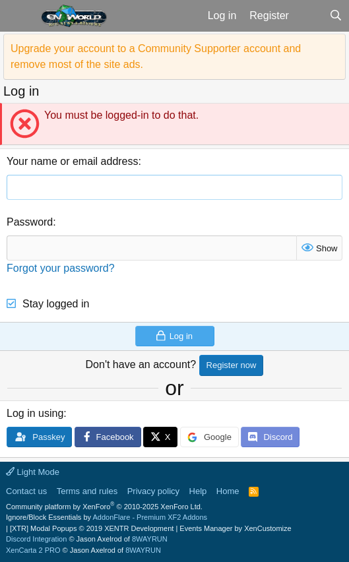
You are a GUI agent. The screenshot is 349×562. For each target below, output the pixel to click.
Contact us (26, 491)
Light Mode (32, 472)
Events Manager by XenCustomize (235, 528)
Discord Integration (36, 539)
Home (227, 491)
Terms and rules (87, 491)
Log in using (35, 413)
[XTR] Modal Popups (92, 528)
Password (30, 222)
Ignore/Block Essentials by (106, 517)
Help (198, 491)
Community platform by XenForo (104, 507)
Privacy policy (153, 491)
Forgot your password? (61, 268)
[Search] (335, 16)
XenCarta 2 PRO (33, 550)
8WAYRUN (150, 539)
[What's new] (309, 16)
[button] (19, 16)
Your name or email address (73, 161)
